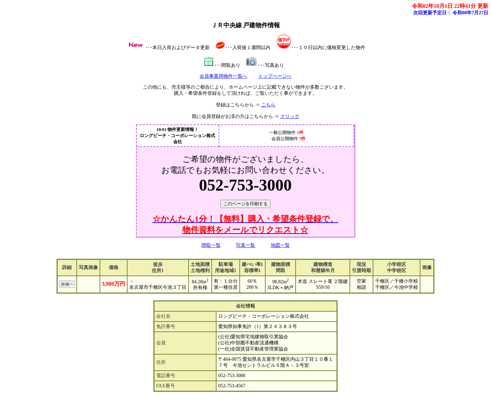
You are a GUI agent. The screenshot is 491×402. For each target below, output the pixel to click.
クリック (289, 116)
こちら (268, 104)
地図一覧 (280, 245)
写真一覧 (245, 245)
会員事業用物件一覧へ (223, 76)
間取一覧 (211, 245)
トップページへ (275, 76)
